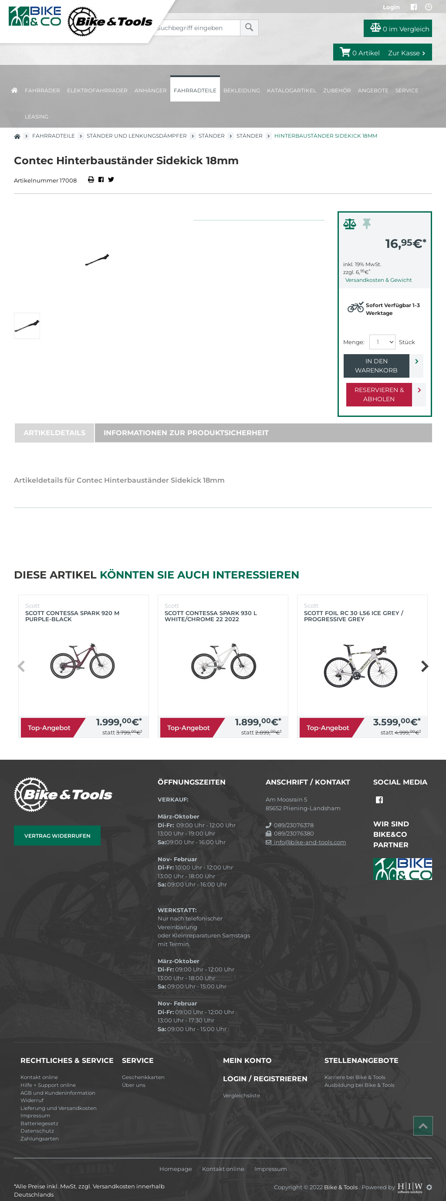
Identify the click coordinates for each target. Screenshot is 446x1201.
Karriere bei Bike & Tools (354, 1068)
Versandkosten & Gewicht (378, 280)
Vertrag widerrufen (57, 826)
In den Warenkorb (378, 361)
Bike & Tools (341, 1177)
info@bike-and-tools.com (306, 832)
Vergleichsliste (241, 1086)
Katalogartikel (291, 90)
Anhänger (151, 90)
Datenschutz (37, 1122)
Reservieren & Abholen (377, 385)
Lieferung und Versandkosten (58, 1099)
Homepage (175, 1160)
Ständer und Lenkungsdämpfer (137, 135)
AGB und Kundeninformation (57, 1084)
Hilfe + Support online (48, 1076)
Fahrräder (42, 90)
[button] (424, 657)
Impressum (35, 1106)
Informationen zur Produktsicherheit (186, 424)
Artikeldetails (54, 424)
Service (407, 90)
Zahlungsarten (39, 1130)
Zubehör (337, 90)
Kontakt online (39, 1068)
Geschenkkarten (143, 1068)
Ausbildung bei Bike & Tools (359, 1076)
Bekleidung (241, 90)
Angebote (373, 90)
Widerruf (32, 1091)
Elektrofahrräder (97, 90)
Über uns (133, 1076)
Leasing (36, 116)
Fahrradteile (195, 90)
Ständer (212, 135)
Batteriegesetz (39, 1114)
